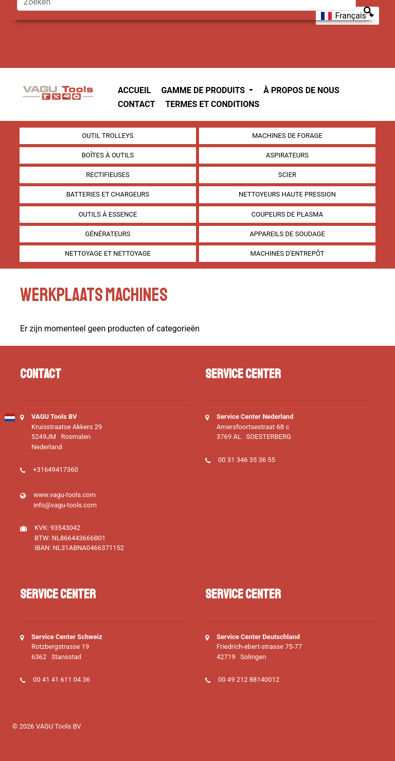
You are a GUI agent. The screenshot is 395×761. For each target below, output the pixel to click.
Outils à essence (108, 214)
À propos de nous (301, 90)
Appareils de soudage (287, 234)
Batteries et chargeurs (108, 194)
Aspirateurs (287, 155)
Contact (136, 104)
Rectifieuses (107, 175)
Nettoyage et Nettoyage (108, 253)
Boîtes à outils (108, 155)
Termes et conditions (212, 104)
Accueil (134, 90)
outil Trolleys (107, 135)
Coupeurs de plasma (287, 214)
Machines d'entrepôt (287, 253)
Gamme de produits (204, 90)
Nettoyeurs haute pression (287, 194)
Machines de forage (287, 135)
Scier (287, 175)
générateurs (108, 234)
